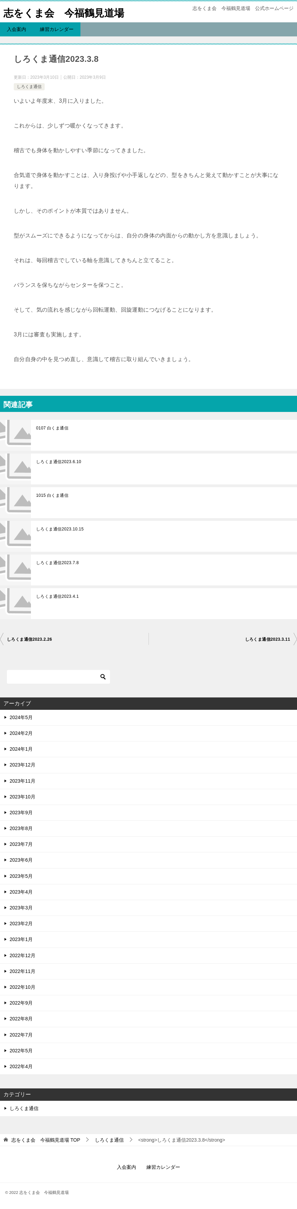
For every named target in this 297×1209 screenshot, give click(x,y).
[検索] (58, 677)
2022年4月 (21, 1066)
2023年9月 (21, 812)
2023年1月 (21, 939)
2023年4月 (21, 892)
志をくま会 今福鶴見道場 (65, 12)
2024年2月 (21, 733)
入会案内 (16, 29)
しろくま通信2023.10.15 (60, 529)
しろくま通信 (29, 86)
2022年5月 (21, 1050)
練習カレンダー (57, 29)
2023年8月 (21, 828)
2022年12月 (22, 955)
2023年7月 (21, 844)
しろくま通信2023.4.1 (57, 596)
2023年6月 (21, 860)
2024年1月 (21, 749)
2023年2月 (21, 923)
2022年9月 (21, 1003)
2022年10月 (22, 987)
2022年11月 (22, 971)
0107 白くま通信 (52, 428)
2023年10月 (22, 796)
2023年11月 (22, 781)
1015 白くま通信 (52, 495)
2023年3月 (21, 907)
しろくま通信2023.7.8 (57, 562)
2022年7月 (21, 1035)
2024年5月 (21, 717)
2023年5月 (21, 876)
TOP (45, 1140)
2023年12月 (22, 765)
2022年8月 (21, 1018)
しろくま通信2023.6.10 (58, 461)
